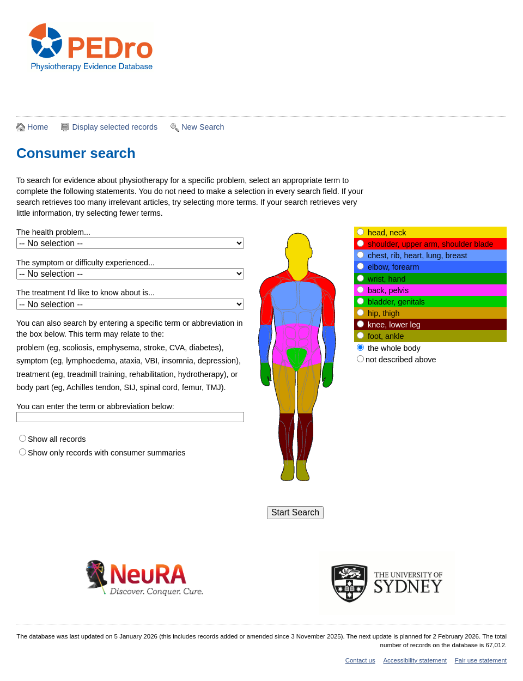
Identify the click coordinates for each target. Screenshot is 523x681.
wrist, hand (387, 279)
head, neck (387, 232)
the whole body (394, 348)
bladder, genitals (396, 301)
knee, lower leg (394, 324)
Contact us (360, 660)
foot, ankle (386, 336)
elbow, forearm (393, 267)
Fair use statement (481, 660)
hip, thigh (383, 313)
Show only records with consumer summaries (107, 452)
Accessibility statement (414, 660)
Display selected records (114, 127)
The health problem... (53, 232)
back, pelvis (388, 290)
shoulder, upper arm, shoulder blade (430, 244)
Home (37, 127)
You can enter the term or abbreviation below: (95, 406)
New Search (202, 127)
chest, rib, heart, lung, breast (417, 255)
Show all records (57, 439)
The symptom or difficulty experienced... (85, 262)
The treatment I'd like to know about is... (85, 292)
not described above (401, 359)
